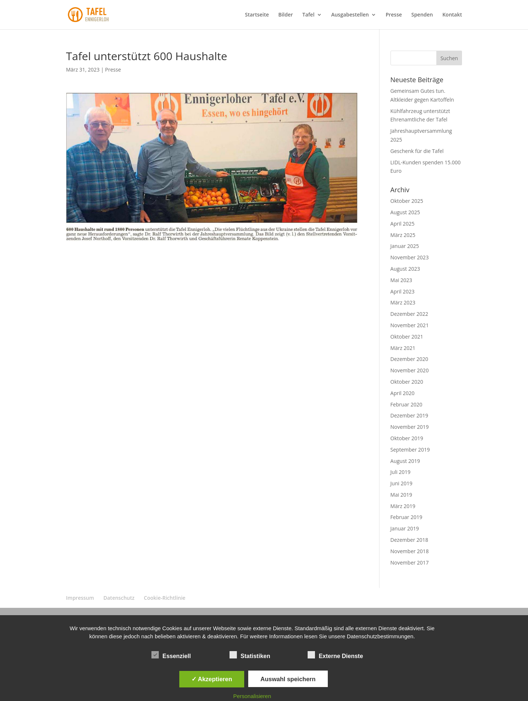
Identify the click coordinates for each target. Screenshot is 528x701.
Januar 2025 (404, 245)
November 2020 (409, 370)
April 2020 (402, 393)
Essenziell (171, 655)
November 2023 (409, 257)
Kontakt (452, 15)
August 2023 (405, 268)
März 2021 (402, 347)
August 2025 (405, 212)
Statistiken (250, 655)
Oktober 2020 (406, 381)
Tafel (308, 15)
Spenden (422, 15)
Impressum (80, 597)
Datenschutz (119, 597)
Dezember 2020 (409, 358)
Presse (394, 15)
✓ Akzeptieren (211, 679)
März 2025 (402, 234)
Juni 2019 (401, 483)
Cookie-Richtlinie (164, 597)
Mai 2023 (401, 280)
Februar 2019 (406, 517)
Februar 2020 (406, 404)
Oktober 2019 (406, 438)
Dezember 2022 (409, 313)
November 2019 (409, 426)
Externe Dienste (335, 655)
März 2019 (402, 506)
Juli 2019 (400, 471)
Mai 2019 (401, 494)
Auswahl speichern (287, 679)
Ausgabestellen (350, 15)
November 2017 (409, 562)
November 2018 (409, 551)
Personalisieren (252, 696)
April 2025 (402, 223)
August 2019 (405, 460)
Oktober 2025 (406, 200)
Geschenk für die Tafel (417, 150)
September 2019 (410, 449)
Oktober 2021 (406, 336)
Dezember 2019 (409, 415)
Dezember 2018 (409, 539)
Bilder (285, 15)
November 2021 (409, 325)
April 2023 (402, 291)
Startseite (257, 15)
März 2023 (402, 302)
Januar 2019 (404, 528)
